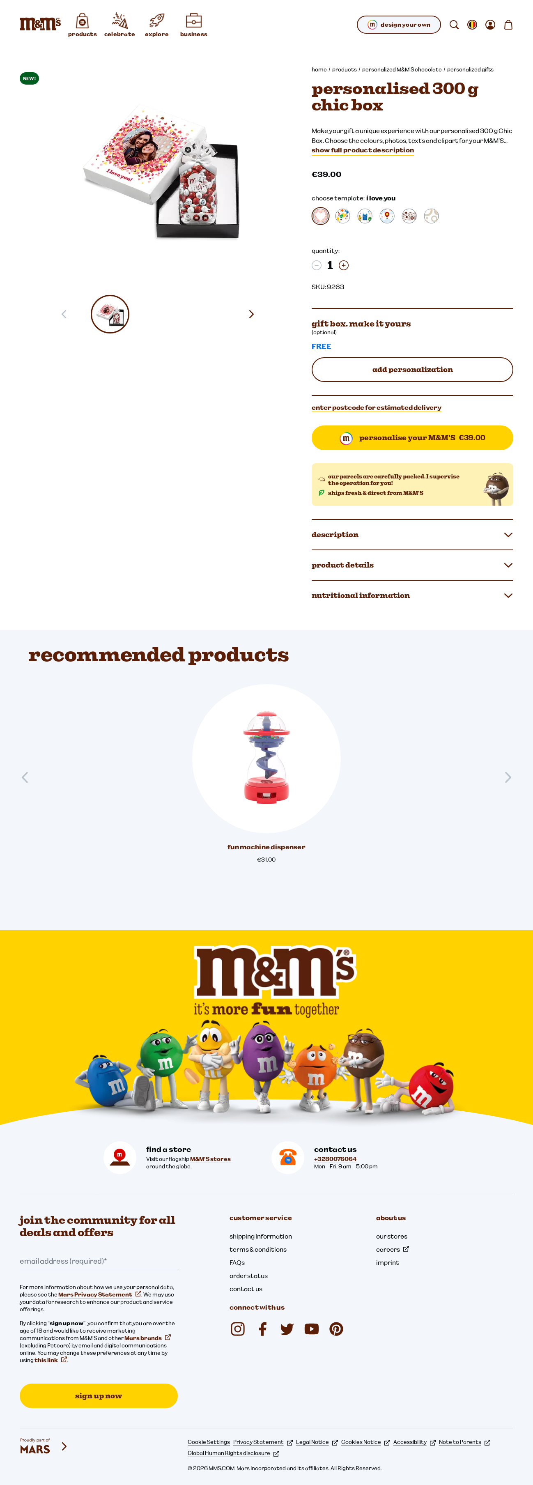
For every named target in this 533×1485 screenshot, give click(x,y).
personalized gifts (470, 69)
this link (50, 1360)
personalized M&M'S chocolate (402, 69)
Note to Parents (464, 1442)
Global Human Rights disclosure (233, 1453)
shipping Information (261, 1236)
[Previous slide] (28, 777)
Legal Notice (317, 1442)
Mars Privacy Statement (99, 1294)
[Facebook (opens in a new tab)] (262, 1328)
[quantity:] (330, 265)
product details (412, 565)
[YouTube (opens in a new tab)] (311, 1328)
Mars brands (147, 1338)
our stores (391, 1236)
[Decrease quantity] (316, 265)
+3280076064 (335, 1159)
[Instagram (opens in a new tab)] (237, 1328)
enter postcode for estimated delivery (376, 407)
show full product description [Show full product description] (363, 150)
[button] (110, 314)
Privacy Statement (263, 1442)
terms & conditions (258, 1249)
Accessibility (414, 1442)
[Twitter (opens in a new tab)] (287, 1328)
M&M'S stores (210, 1159)
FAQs (237, 1262)
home (319, 69)
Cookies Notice (365, 1442)
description (412, 535)
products (344, 69)
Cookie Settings (209, 1442)
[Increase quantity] (344, 265)
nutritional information (412, 595)
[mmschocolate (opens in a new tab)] (336, 1328)
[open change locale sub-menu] (472, 24)
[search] (454, 24)
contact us (246, 1288)
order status (249, 1275)
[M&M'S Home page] (40, 24)
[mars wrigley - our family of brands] (44, 1446)
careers (392, 1249)
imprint (387, 1262)
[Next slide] (254, 314)
